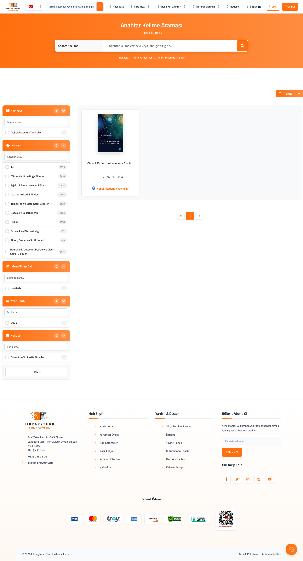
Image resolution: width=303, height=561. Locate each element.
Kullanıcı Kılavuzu (107, 459)
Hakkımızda (104, 426)
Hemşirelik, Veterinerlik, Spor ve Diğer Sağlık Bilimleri (32, 251)
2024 (14, 323)
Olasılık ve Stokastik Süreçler (27, 357)
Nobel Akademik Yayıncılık (26, 132)
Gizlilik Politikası (248, 554)
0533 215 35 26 (37, 456)
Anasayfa (123, 57)
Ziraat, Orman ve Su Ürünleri (27, 240)
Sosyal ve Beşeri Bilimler (25, 213)
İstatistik (16, 288)
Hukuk (14, 222)
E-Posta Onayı (172, 467)
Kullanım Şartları (271, 554)
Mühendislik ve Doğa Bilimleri (28, 176)
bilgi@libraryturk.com (41, 463)
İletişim (168, 435)
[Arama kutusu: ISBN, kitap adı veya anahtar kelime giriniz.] (71, 7)
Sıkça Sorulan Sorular (176, 426)
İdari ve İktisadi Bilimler (24, 194)
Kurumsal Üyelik (107, 435)
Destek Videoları (173, 459)
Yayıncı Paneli (172, 443)
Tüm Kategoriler (143, 57)
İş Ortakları (103, 467)
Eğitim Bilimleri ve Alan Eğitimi (28, 185)
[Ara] (100, 6)
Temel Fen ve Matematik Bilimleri (30, 204)
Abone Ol (232, 452)
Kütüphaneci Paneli (175, 451)
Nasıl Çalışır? (104, 451)
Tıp (12, 167)
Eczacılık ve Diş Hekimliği (25, 231)
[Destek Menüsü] (291, 549)
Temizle (36, 372)
